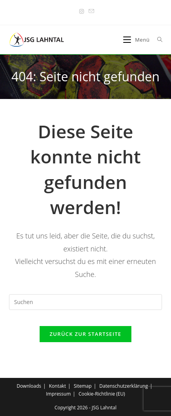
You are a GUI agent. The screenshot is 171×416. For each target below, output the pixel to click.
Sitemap (83, 386)
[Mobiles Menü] (137, 39)
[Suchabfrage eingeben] (85, 302)
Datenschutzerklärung (123, 386)
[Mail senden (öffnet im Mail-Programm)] (90, 11)
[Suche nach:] (157, 39)
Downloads (28, 386)
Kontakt (57, 386)
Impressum (58, 393)
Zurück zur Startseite (86, 333)
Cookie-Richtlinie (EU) (101, 393)
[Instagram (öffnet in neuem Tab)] (81, 11)
